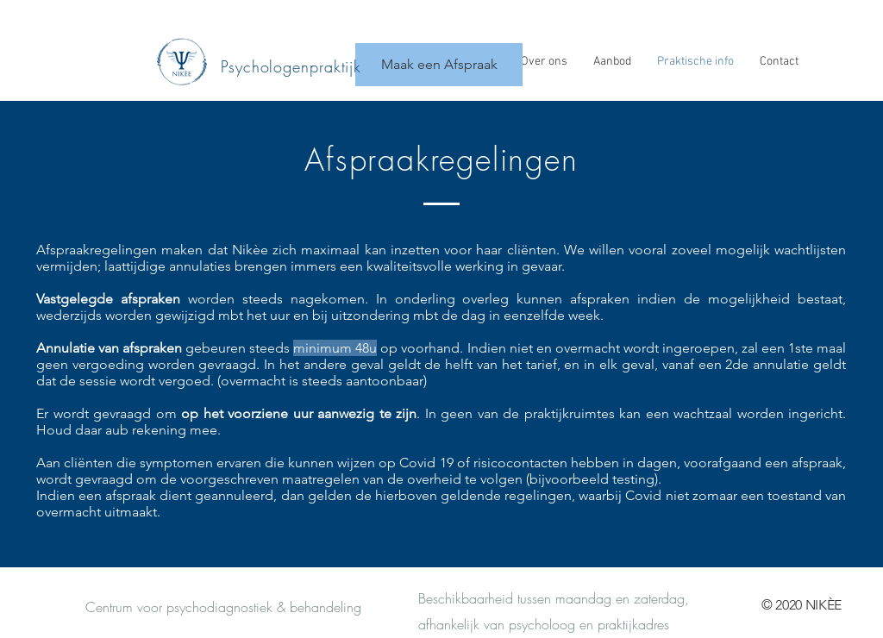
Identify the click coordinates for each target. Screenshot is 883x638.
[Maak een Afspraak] (439, 64)
